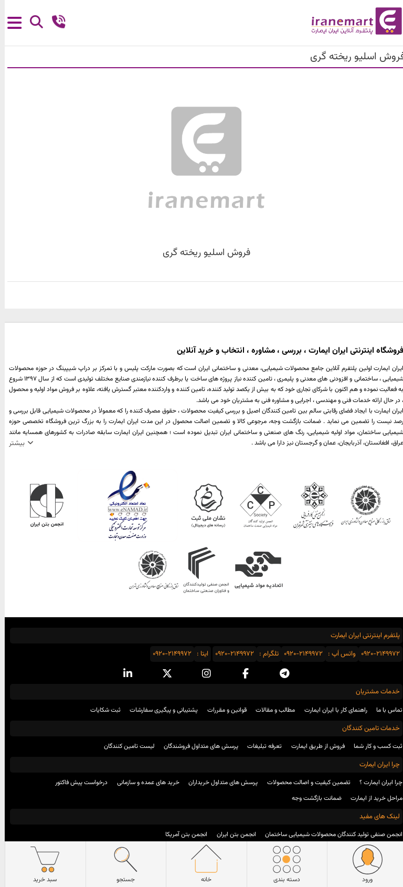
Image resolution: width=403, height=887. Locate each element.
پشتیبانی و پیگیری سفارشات (159, 710)
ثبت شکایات (101, 710)
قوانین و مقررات (222, 710)
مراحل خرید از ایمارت (372, 798)
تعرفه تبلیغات (259, 746)
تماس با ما (385, 710)
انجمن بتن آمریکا (182, 834)
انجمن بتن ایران (231, 834)
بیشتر (12, 443)
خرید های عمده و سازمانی (143, 782)
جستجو (121, 864)
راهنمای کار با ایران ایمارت (331, 710)
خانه (201, 864)
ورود (363, 864)
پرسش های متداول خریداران (218, 782)
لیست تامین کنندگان (124, 746)
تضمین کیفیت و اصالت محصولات (304, 782)
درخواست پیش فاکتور (76, 782)
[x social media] (162, 674)
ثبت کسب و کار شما (373, 746)
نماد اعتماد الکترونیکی (123, 505)
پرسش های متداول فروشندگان (196, 746)
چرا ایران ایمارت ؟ (376, 782)
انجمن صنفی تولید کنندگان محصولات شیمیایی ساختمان (329, 834)
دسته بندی (282, 864)
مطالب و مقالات (270, 710)
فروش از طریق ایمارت (313, 746)
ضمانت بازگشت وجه (312, 798)
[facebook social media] (241, 674)
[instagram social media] (201, 674)
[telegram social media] (280, 674)
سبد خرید (40, 864)
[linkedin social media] (123, 674)
